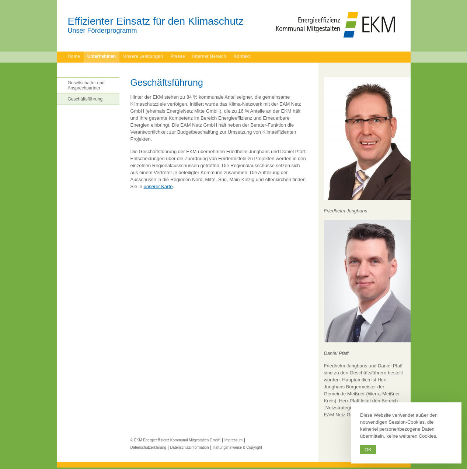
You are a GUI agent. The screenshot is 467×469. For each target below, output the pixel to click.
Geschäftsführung (85, 99)
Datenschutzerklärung (148, 447)
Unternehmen (101, 56)
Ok (368, 449)
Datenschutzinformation (189, 447)
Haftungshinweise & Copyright (237, 447)
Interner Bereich (209, 56)
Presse (177, 56)
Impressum (233, 440)
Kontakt (242, 56)
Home (74, 56)
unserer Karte (158, 186)
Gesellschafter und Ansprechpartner (86, 85)
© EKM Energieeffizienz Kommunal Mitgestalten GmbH (175, 440)
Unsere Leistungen (143, 56)
